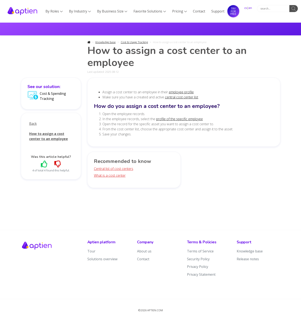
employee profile (181, 92)
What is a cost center (110, 175)
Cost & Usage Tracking (134, 42)
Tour (91, 251)
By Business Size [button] (112, 11)
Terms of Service (200, 251)
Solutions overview (102, 259)
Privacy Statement (201, 274)
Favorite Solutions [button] (149, 11)
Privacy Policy (197, 266)
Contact (199, 11)
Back (33, 123)
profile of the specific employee (179, 119)
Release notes (248, 259)
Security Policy (198, 259)
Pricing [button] (179, 11)
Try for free (233, 11)
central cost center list (181, 97)
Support (217, 11)
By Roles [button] (54, 11)
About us (144, 251)
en (250, 8)
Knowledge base (105, 42)
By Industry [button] (80, 11)
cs (245, 8)
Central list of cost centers (113, 168)
